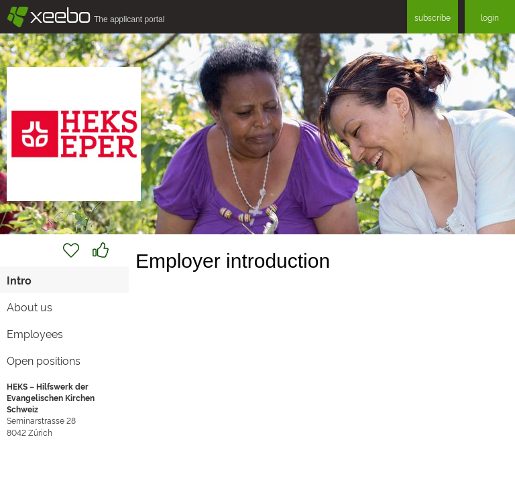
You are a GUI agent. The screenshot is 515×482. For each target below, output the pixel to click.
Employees (35, 333)
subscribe (432, 17)
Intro (19, 279)
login (490, 17)
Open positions (43, 360)
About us (29, 306)
